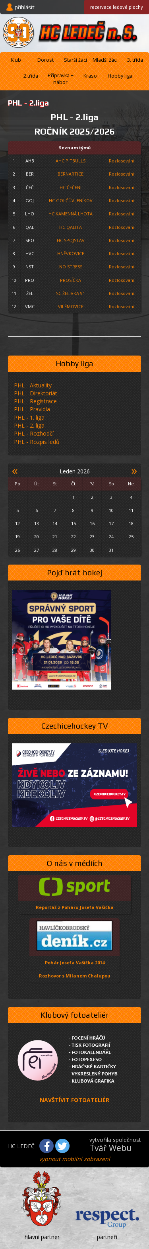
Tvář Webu (110, 1148)
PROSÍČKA (70, 280)
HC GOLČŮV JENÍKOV (71, 200)
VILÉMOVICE (70, 306)
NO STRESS (70, 267)
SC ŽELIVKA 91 (70, 293)
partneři (107, 1237)
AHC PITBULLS (70, 161)
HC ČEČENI (70, 187)
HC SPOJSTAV (71, 240)
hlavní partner (42, 1237)
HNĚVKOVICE (70, 253)
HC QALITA (70, 227)
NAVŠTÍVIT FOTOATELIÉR (74, 1100)
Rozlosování (121, 161)
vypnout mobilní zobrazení (74, 1159)
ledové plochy (116, 7)
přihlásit (25, 7)
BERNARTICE (70, 174)
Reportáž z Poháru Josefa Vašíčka (75, 907)
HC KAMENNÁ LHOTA (70, 214)
